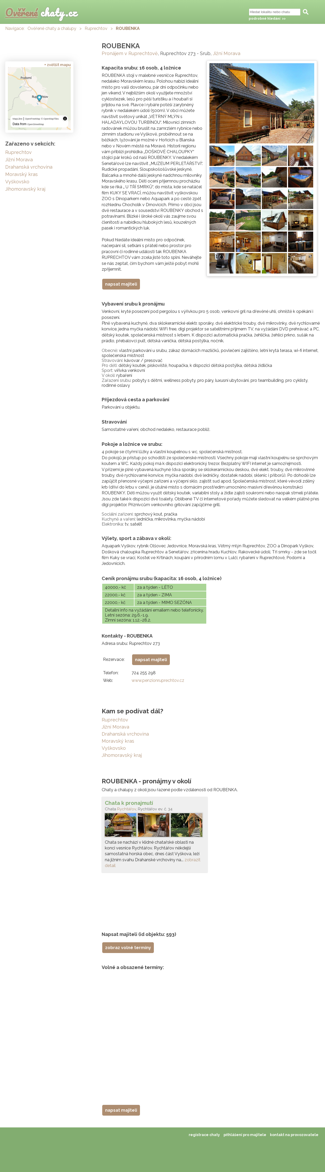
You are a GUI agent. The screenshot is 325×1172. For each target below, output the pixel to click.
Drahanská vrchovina (125, 734)
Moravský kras (118, 741)
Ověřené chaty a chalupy (52, 28)
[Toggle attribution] (65, 118)
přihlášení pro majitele (245, 1135)
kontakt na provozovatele (294, 1135)
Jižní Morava (226, 53)
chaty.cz (41, 12)
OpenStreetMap (35, 124)
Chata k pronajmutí (129, 803)
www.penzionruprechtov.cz (158, 680)
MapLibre (18, 118)
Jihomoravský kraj (122, 755)
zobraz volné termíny (128, 947)
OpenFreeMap (32, 118)
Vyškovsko (114, 748)
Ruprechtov (96, 28)
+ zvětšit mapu (57, 65)
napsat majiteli (121, 284)
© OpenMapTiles (50, 118)
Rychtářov (126, 809)
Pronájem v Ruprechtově (130, 53)
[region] (39, 98)
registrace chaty (204, 1135)
